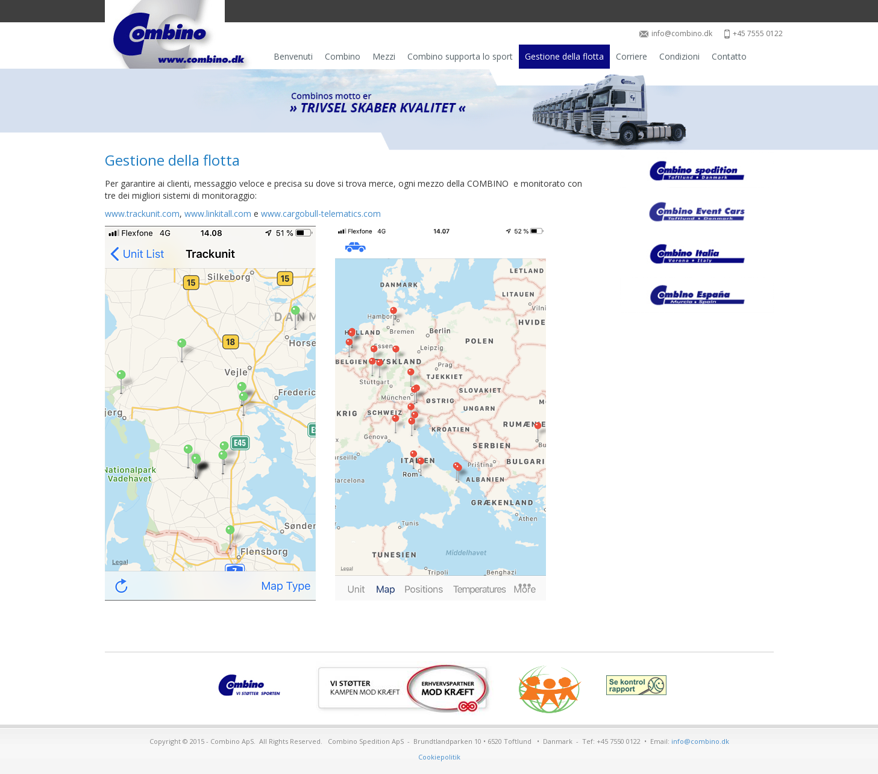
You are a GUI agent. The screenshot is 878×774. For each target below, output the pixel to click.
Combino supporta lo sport (460, 56)
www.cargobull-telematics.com (321, 213)
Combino (342, 56)
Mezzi (383, 56)
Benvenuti (293, 56)
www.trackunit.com (142, 213)
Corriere (631, 56)
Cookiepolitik (439, 756)
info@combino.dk (675, 33)
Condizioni (679, 56)
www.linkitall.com (217, 213)
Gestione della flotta (564, 56)
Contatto (729, 56)
